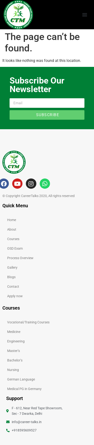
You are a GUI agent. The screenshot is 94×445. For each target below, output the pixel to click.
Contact (13, 286)
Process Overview (20, 258)
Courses (13, 239)
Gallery (12, 267)
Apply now (15, 296)
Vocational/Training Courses (28, 322)
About (11, 229)
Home (11, 220)
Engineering (16, 341)
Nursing (13, 370)
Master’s (13, 351)
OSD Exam (15, 248)
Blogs (11, 277)
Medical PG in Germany (24, 389)
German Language (21, 379)
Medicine (13, 332)
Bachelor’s (14, 360)
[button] (84, 15)
